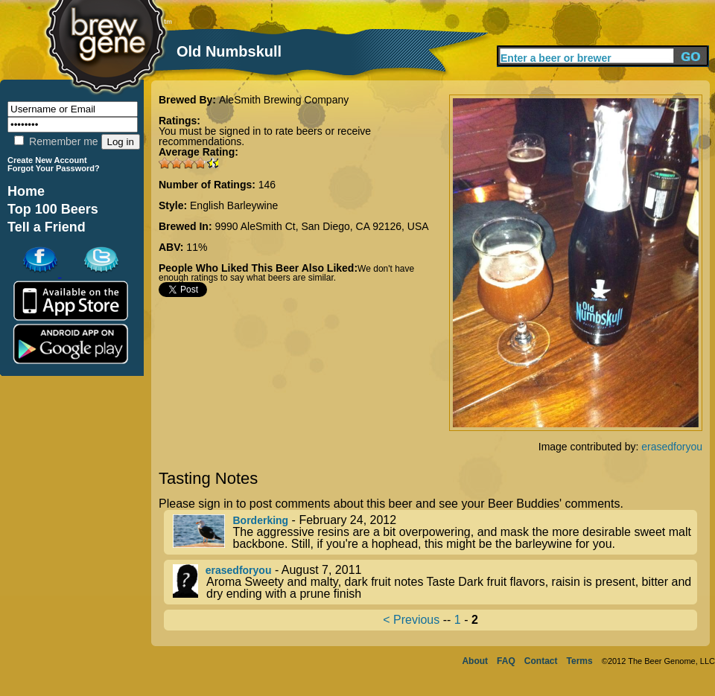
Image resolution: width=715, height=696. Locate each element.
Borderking (260, 520)
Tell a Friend (46, 227)
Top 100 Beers (52, 209)
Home (26, 191)
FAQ (506, 661)
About (475, 661)
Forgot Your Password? (53, 168)
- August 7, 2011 (435, 582)
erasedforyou (671, 447)
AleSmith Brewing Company (284, 100)
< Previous (411, 619)
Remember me (56, 141)
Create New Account (47, 160)
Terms (580, 661)
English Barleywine (234, 205)
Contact (541, 661)
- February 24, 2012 (435, 532)
